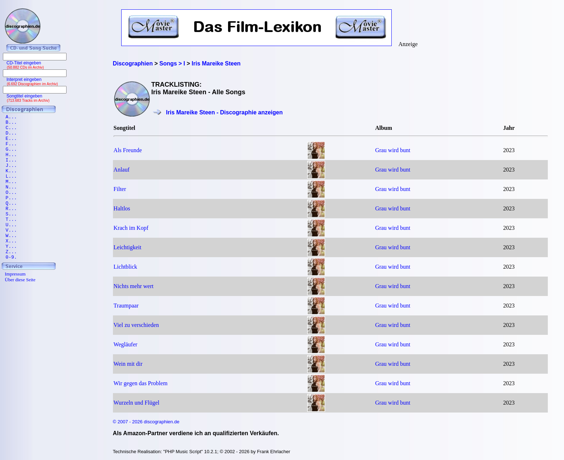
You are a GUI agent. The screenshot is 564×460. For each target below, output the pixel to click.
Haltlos (122, 208)
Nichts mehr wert (134, 286)
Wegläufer (125, 344)
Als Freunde (128, 150)
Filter (120, 189)
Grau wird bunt (392, 150)
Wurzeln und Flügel (136, 403)
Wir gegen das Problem (141, 383)
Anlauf (121, 170)
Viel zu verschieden (136, 325)
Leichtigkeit (127, 247)
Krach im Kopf (131, 228)
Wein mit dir (128, 364)
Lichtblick (125, 267)
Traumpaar (126, 305)
